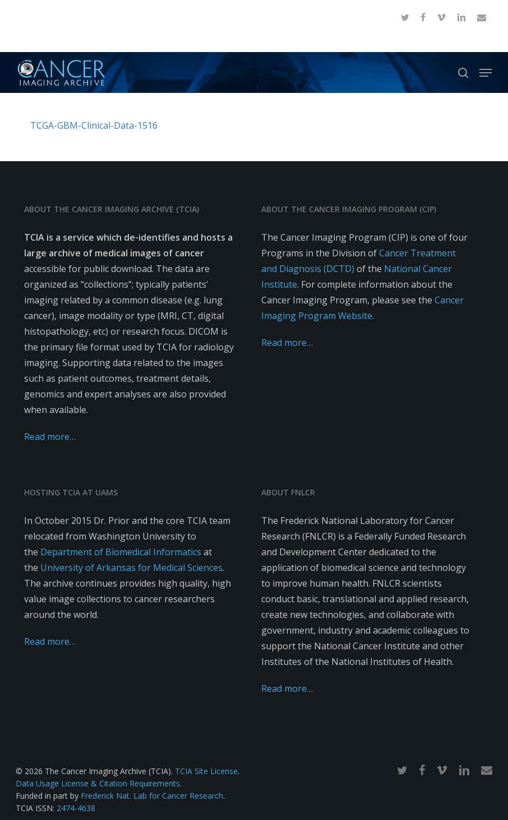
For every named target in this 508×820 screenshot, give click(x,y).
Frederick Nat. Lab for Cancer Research (152, 795)
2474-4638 (76, 808)
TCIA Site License (206, 771)
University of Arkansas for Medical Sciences (131, 567)
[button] (485, 72)
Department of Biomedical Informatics (120, 552)
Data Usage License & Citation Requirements (98, 783)
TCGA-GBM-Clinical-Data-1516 (94, 125)
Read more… (50, 436)
